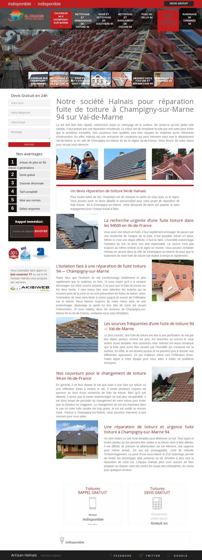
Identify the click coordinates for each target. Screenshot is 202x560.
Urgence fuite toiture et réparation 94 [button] (168, 20)
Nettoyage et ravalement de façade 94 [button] (126, 20)
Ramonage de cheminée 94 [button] (190, 19)
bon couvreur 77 (21, 274)
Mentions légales (51, 555)
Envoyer (41, 231)
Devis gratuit (179, 3)
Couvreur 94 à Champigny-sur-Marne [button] (61, 18)
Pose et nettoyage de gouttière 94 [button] (104, 19)
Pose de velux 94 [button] (146, 16)
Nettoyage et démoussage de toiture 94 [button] (83, 20)
